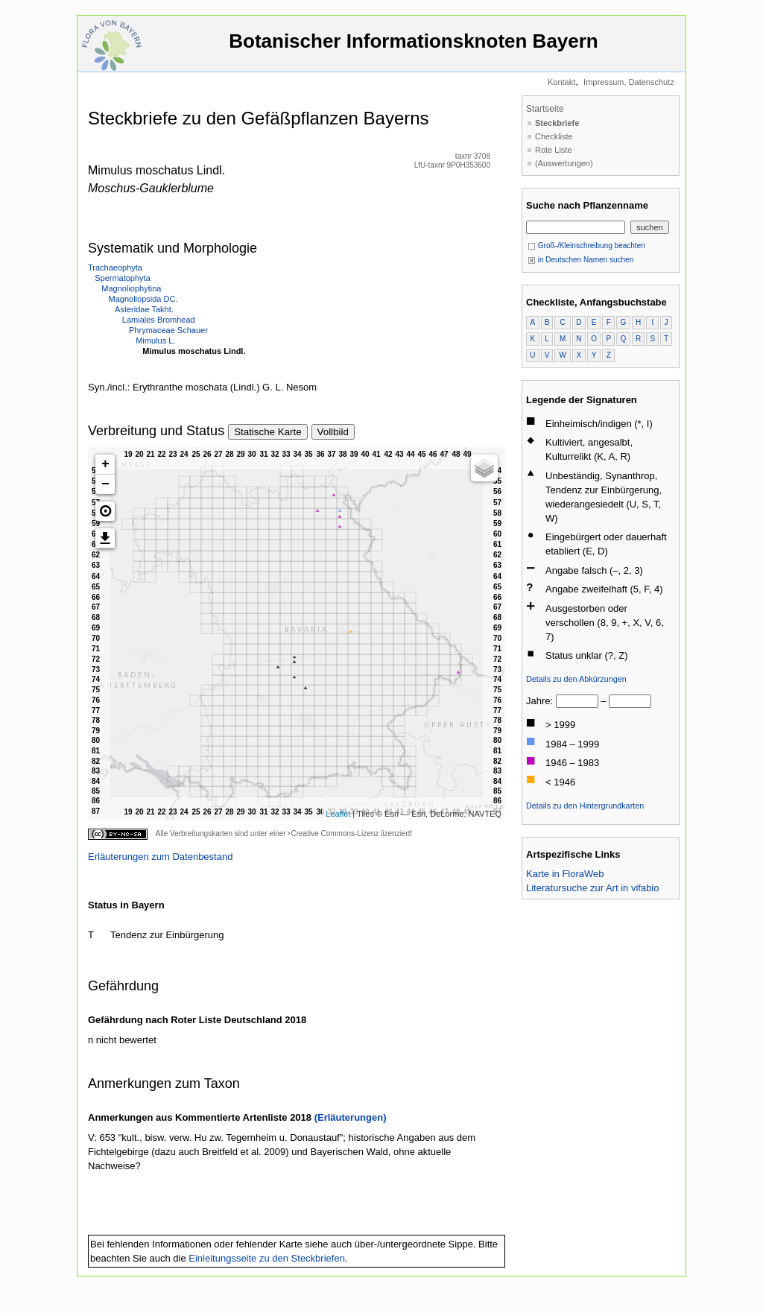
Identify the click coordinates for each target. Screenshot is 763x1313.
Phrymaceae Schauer (168, 330)
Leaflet (338, 813)
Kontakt (561, 81)
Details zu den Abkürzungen (576, 678)
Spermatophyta (123, 277)
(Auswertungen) (564, 163)
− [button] (105, 484)
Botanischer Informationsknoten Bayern (413, 48)
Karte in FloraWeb (565, 873)
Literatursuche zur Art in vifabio (592, 887)
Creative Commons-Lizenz (335, 833)
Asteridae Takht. (144, 309)
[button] (105, 511)
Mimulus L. (155, 340)
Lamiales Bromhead (158, 319)
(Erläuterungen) (350, 1117)
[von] (577, 701)
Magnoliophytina (131, 288)
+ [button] (105, 464)
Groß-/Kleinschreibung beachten (586, 245)
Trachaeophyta (115, 267)
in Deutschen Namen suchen (580, 260)
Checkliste (554, 136)
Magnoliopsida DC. (143, 298)
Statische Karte (267, 431)
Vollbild (333, 431)
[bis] (630, 701)
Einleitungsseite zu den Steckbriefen (267, 1258)
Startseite (545, 109)
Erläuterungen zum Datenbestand (160, 856)
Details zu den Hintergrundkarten (585, 805)
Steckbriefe (557, 122)
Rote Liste (553, 149)
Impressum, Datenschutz (628, 81)
